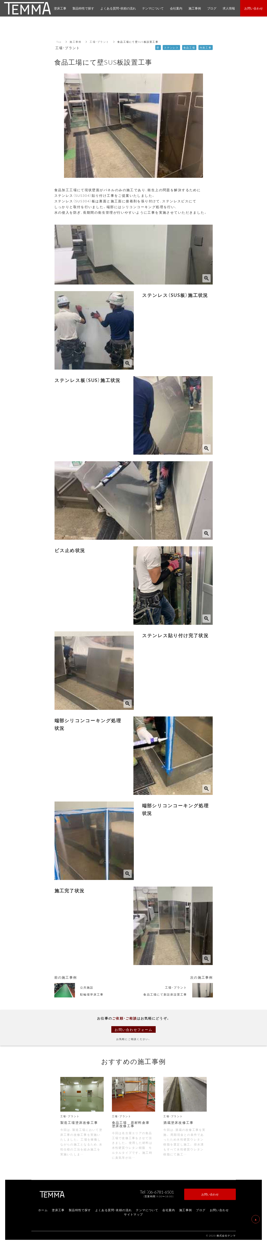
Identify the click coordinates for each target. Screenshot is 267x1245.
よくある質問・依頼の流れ (113, 1210)
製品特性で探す (80, 1210)
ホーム (43, 1210)
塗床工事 (58, 1210)
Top (59, 42)
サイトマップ (133, 1214)
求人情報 (229, 8)
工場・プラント (99, 42)
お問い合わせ (219, 1210)
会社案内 (168, 1210)
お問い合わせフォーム (133, 1029)
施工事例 (75, 42)
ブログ (200, 1210)
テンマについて (147, 1210)
